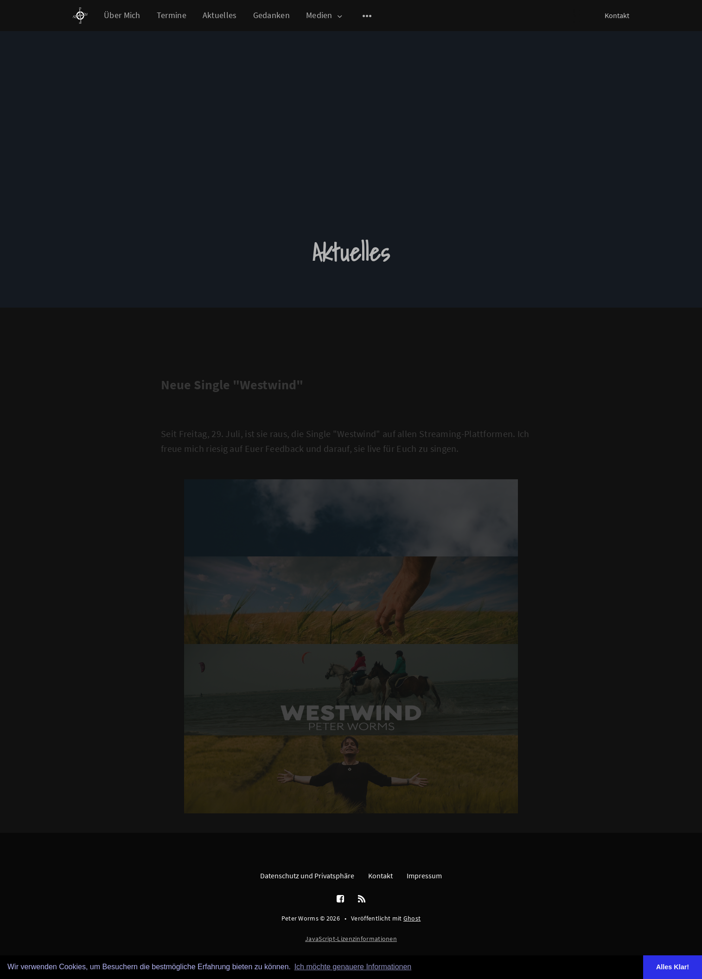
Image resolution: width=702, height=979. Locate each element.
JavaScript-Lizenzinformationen (351, 938)
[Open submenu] (367, 15)
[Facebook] (340, 899)
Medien (325, 15)
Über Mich (122, 15)
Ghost (412, 918)
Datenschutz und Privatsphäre (307, 875)
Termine (171, 15)
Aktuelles (220, 15)
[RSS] (361, 899)
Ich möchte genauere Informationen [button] (353, 967)
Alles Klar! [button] (672, 967)
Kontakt (617, 15)
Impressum (424, 875)
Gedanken (271, 15)
